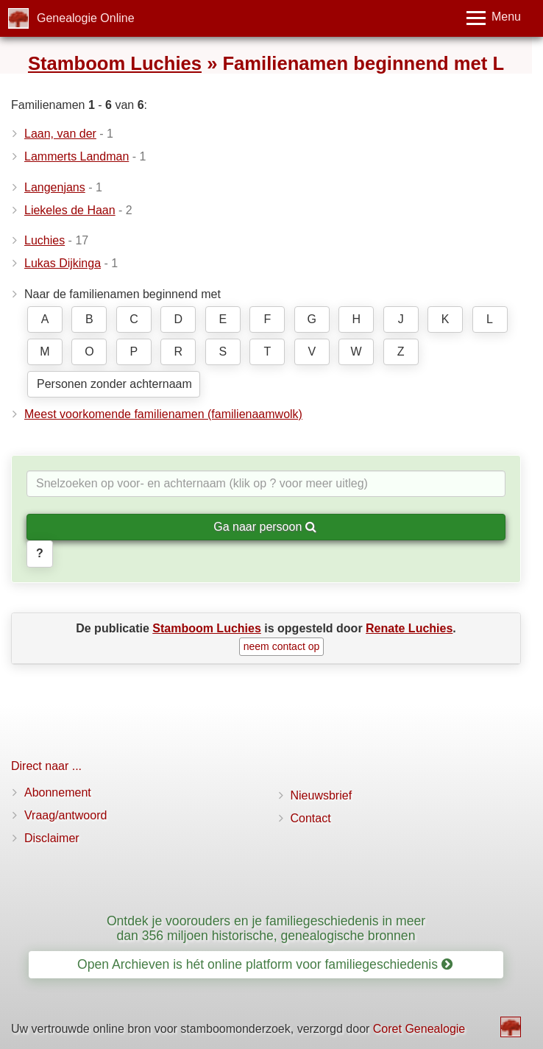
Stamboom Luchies (115, 63)
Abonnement (57, 792)
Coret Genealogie (419, 1028)
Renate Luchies (409, 628)
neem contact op (282, 646)
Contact (311, 818)
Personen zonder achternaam (114, 384)
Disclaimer (51, 838)
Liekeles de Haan (70, 210)
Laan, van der (60, 133)
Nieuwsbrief (321, 795)
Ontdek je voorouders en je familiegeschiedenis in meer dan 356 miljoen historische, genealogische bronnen (266, 928)
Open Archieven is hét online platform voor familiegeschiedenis (264, 964)
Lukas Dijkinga (62, 263)
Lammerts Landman (76, 156)
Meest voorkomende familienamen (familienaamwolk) (163, 414)
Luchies (44, 240)
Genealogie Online (86, 18)
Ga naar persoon (264, 526)
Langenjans (54, 187)
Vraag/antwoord (65, 815)
